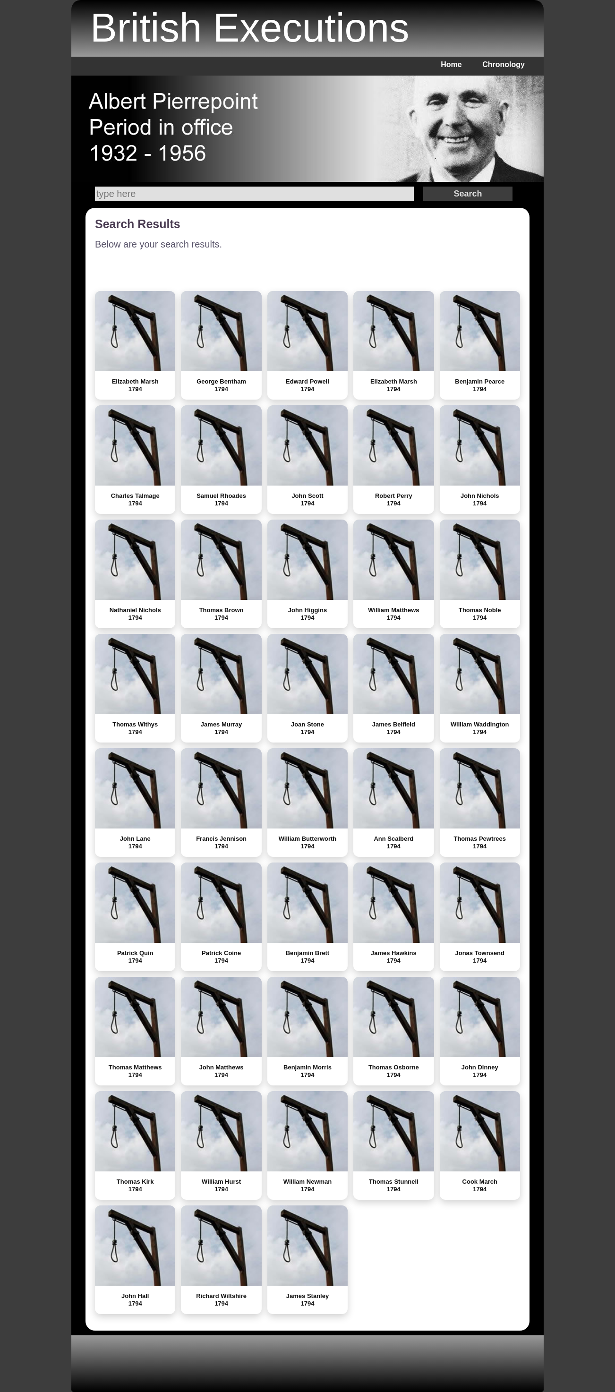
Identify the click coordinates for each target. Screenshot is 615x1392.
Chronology (503, 64)
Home (451, 64)
